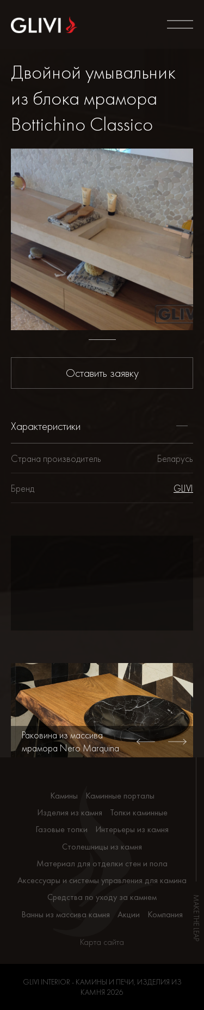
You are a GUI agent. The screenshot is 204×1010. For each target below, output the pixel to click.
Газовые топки (61, 829)
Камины (64, 795)
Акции (129, 914)
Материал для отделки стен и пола (102, 863)
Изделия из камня (69, 812)
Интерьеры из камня (132, 829)
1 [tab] (102, 339)
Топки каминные (139, 812)
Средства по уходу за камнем (102, 897)
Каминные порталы (119, 795)
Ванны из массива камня (65, 914)
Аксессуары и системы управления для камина (102, 880)
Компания (165, 914)
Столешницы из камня (102, 846)
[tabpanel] (102, 239)
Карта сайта (102, 942)
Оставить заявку (102, 372)
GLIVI (183, 488)
